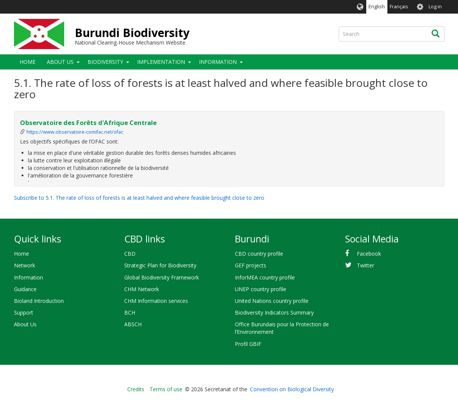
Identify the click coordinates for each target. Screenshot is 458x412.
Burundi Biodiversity (132, 32)
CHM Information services (156, 300)
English (377, 6)
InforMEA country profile (265, 277)
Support (23, 312)
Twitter (365, 265)
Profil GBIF (248, 343)
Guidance (25, 289)
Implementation (161, 61)
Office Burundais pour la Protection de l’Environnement (282, 328)
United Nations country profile (271, 300)
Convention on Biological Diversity (292, 389)
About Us (60, 61)
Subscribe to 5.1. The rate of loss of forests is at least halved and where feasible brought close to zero (139, 197)
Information (218, 61)
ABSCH (133, 324)
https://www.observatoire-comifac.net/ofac (74, 132)
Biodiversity (105, 61)
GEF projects (250, 265)
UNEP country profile (260, 289)
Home (27, 61)
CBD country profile (259, 253)
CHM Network (141, 289)
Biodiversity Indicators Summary (274, 312)
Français (399, 6)
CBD (130, 253)
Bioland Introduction (39, 300)
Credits (135, 389)
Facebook (369, 253)
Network (24, 265)
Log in (435, 6)
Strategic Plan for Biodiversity (160, 265)
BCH (129, 312)
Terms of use (166, 389)
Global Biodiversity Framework (161, 277)
